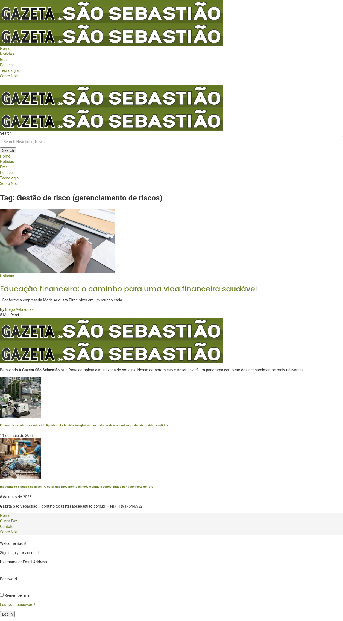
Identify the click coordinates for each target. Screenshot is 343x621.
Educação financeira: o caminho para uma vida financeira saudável (128, 288)
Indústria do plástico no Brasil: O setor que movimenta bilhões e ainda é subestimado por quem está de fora (76, 487)
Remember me (15, 595)
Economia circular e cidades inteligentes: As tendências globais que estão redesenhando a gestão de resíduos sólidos (84, 425)
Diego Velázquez (19, 309)
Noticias (7, 276)
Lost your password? (17, 604)
